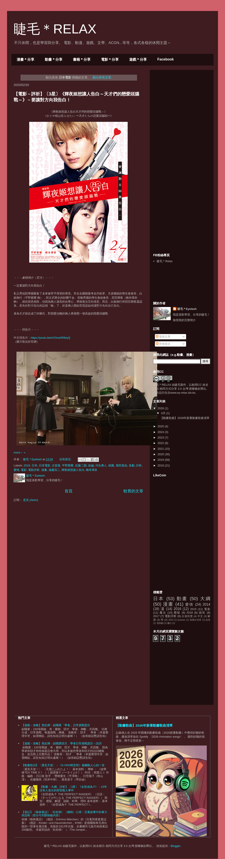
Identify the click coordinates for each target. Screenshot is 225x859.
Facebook (165, 59)
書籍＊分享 (82, 59)
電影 (24, 470)
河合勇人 (101, 465)
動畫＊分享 (53, 59)
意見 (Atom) (30, 500)
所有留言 (163, 343)
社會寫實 (187, 616)
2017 (156, 616)
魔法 (163, 612)
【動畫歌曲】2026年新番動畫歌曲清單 (184, 418)
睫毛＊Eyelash (187, 309)
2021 (161, 448)
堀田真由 (121, 465)
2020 (161, 454)
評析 (139, 465)
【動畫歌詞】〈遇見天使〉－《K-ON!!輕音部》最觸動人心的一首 (63, 765)
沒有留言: (65, 459)
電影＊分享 (110, 59)
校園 (111, 465)
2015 (193, 609)
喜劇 (131, 465)
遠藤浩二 (54, 470)
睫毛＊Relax (164, 261)
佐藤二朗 (81, 465)
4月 (163, 413)
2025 (161, 426)
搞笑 (202, 612)
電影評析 (34, 470)
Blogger (175, 846)
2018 (161, 465)
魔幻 (169, 623)
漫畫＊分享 (25, 59)
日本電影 (44, 465)
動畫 (182, 598)
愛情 (16, 470)
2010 (170, 620)
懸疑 (177, 612)
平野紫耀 (67, 465)
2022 (161, 443)
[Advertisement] (186, 100)
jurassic (181, 620)
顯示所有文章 (102, 77)
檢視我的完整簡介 (184, 320)
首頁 (69, 491)
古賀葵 (56, 465)
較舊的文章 (133, 491)
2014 (206, 604)
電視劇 (160, 623)
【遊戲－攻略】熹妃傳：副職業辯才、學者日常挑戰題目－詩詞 (62, 743)
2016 (177, 609)
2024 (161, 432)
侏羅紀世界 (195, 620)
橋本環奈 (91, 470)
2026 (161, 408)
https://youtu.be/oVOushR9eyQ (50, 337)
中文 (200, 616)
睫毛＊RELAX (55, 29)
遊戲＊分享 (138, 59)
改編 (91, 465)
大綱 (205, 598)
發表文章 (163, 336)
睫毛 (177, 384)
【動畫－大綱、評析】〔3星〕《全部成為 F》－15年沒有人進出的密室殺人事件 (73, 788)
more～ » (19, 452)
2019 (27, 465)
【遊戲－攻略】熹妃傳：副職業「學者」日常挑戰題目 (56, 725)
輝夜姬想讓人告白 (73, 470)
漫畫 (44, 470)
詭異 (208, 620)
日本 (34, 465)
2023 (161, 437)
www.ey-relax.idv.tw (182, 392)
